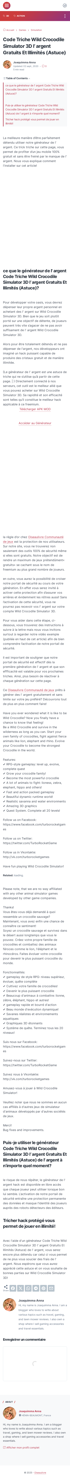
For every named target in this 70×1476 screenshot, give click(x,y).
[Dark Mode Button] (65, 5)
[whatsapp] (28, 1288)
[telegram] (35, 1288)
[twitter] (20, 1288)
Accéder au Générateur (35, 423)
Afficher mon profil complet (21, 1447)
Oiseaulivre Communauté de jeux (31, 690)
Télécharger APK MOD (35, 409)
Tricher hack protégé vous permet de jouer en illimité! (32, 121)
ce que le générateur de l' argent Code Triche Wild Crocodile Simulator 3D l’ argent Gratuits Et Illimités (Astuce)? (34, 89)
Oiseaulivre (40, 1472)
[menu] (6, 5)
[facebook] (13, 1288)
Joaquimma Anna (30, 1411)
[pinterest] (43, 1288)
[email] (51, 1288)
